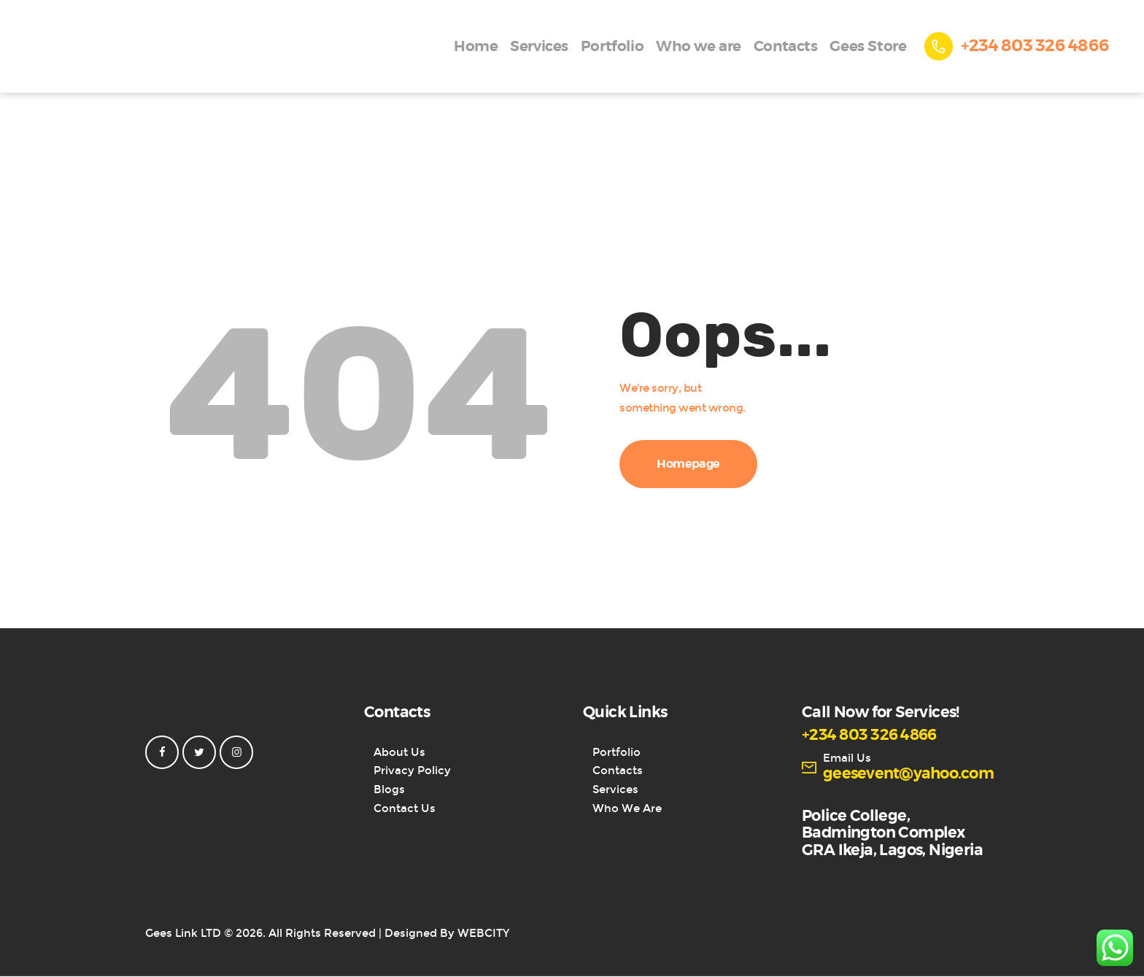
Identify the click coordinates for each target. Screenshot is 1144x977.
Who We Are (627, 808)
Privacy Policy (412, 770)
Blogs (389, 789)
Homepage (688, 464)
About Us (399, 752)
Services (615, 789)
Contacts (617, 770)
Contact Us (405, 808)
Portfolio (616, 752)
